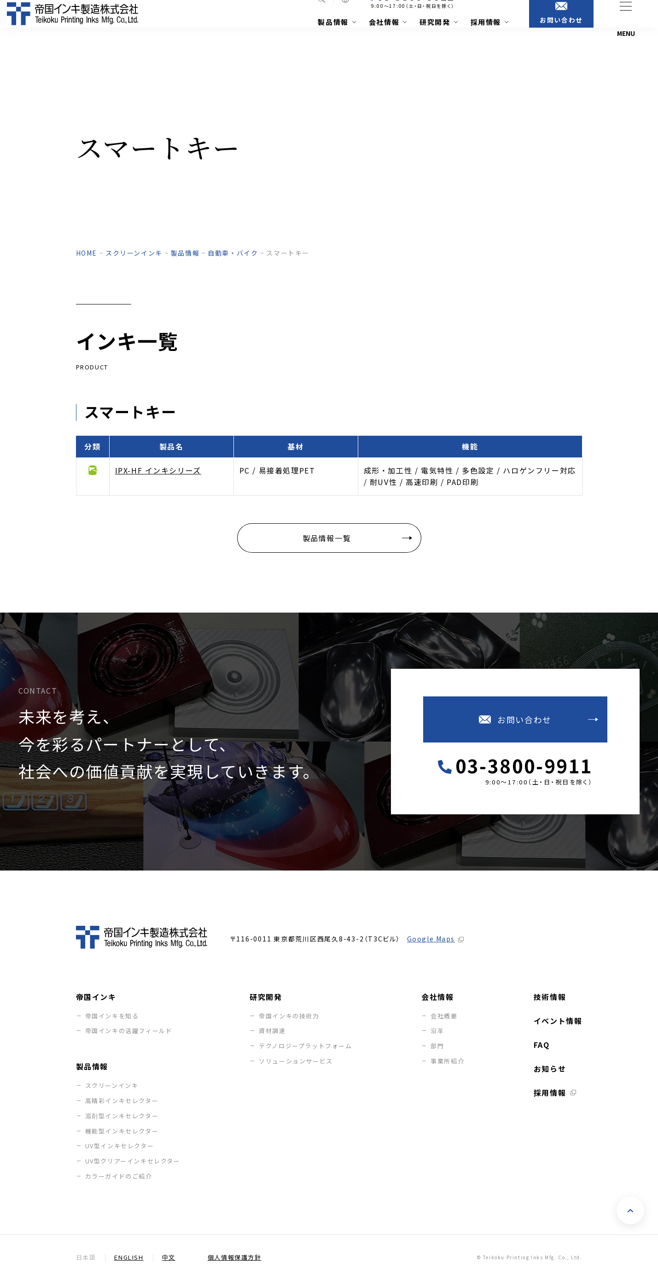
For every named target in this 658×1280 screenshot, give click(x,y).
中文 (168, 1257)
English (128, 1257)
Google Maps (431, 938)
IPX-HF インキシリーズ (158, 470)
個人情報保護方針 (235, 1257)
